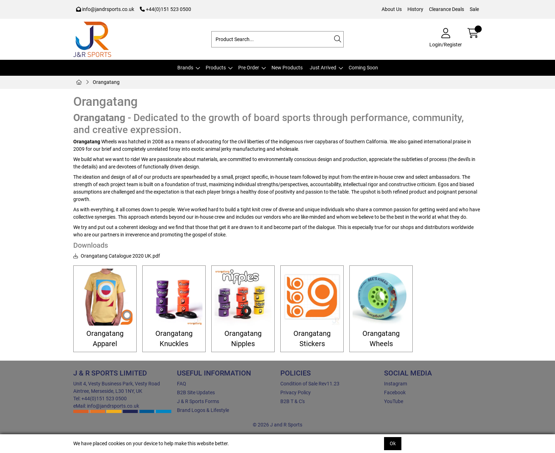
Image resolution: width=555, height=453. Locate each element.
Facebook (395, 392)
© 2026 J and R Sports (277, 425)
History (415, 9)
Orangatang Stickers (312, 338)
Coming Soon (363, 67)
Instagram (395, 383)
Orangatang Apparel (105, 338)
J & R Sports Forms (198, 401)
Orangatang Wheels (381, 338)
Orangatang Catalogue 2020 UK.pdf (116, 256)
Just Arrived (323, 67)
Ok (393, 443)
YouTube (393, 401)
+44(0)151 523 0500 (165, 9)
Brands (185, 67)
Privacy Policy (295, 392)
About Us (392, 9)
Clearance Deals (446, 9)
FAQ (181, 383)
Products (216, 67)
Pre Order (248, 67)
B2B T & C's (292, 401)
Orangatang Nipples (243, 338)
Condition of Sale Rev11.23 (309, 383)
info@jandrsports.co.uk (105, 9)
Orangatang (106, 82)
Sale (474, 9)
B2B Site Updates (196, 392)
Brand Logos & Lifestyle (203, 410)
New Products (287, 67)
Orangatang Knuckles (174, 338)
